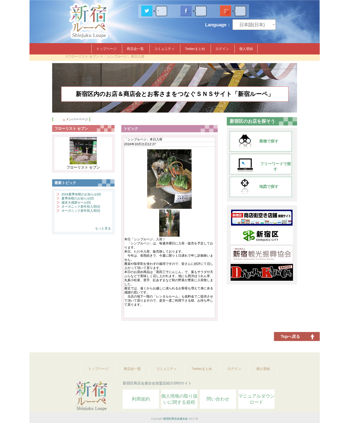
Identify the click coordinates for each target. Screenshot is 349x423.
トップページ (106, 49)
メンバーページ (77, 119)
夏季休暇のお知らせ (77, 198)
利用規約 (141, 398)
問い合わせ (218, 398)
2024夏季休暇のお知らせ (81, 194)
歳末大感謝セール (76, 202)
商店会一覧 (135, 49)
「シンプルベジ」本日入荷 (124, 56)
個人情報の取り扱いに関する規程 (179, 399)
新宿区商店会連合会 (175, 418)
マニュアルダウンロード (256, 399)
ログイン (222, 49)
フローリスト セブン (83, 56)
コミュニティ (164, 49)
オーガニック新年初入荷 (80, 206)
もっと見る (103, 228)
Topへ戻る (290, 336)
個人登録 (246, 49)
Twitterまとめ (195, 49)
